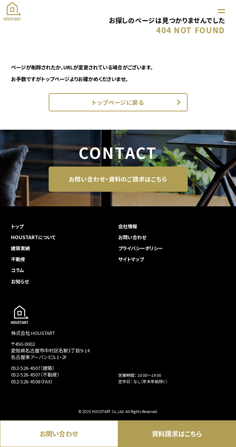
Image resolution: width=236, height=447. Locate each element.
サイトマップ (131, 259)
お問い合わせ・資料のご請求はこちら (118, 179)
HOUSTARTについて (33, 237)
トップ (17, 226)
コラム (17, 270)
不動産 (18, 259)
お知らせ (20, 281)
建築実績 (20, 248)
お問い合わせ (59, 433)
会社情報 (127, 226)
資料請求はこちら (177, 433)
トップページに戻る (118, 102)
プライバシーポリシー (140, 248)
